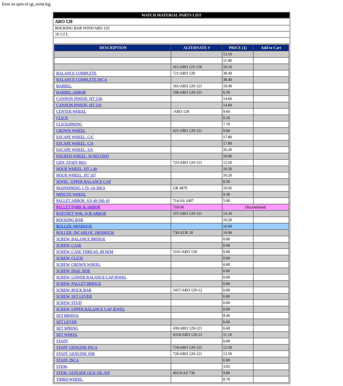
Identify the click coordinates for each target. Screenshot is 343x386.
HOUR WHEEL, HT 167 (76, 175)
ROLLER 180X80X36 (74, 226)
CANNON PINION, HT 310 (78, 105)
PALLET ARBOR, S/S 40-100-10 (82, 201)
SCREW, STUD (68, 303)
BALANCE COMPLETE (76, 73)
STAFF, (62, 341)
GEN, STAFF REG (71, 162)
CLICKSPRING (69, 124)
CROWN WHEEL (70, 131)
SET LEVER (66, 322)
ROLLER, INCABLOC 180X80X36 (85, 233)
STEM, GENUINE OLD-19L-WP (83, 373)
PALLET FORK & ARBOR (78, 207)
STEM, (62, 366)
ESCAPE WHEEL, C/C (75, 137)
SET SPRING (67, 328)
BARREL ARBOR (71, 92)
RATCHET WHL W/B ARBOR (81, 213)
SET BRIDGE (67, 315)
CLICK (62, 118)
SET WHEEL (67, 335)
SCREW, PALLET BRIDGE (78, 284)
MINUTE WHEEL (71, 194)
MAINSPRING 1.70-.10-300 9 (80, 188)
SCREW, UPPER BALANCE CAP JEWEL (90, 309)
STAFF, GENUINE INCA (76, 347)
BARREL (64, 86)
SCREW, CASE (68, 245)
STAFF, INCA (67, 360)
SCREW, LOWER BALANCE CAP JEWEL (91, 277)
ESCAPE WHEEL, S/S (74, 150)
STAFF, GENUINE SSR (75, 354)
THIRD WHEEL (69, 379)
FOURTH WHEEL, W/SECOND (82, 156)
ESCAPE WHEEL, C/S (74, 143)
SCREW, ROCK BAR (73, 290)
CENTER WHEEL (71, 111)
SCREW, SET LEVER (74, 296)
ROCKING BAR (69, 220)
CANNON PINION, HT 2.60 (79, 99)
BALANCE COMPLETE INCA (81, 79)
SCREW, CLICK (69, 258)
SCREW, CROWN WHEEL (78, 264)
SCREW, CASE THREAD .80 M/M (84, 252)
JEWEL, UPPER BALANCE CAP (83, 182)
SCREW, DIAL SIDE (73, 271)
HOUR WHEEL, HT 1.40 (76, 169)
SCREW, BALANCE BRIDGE (80, 239)
